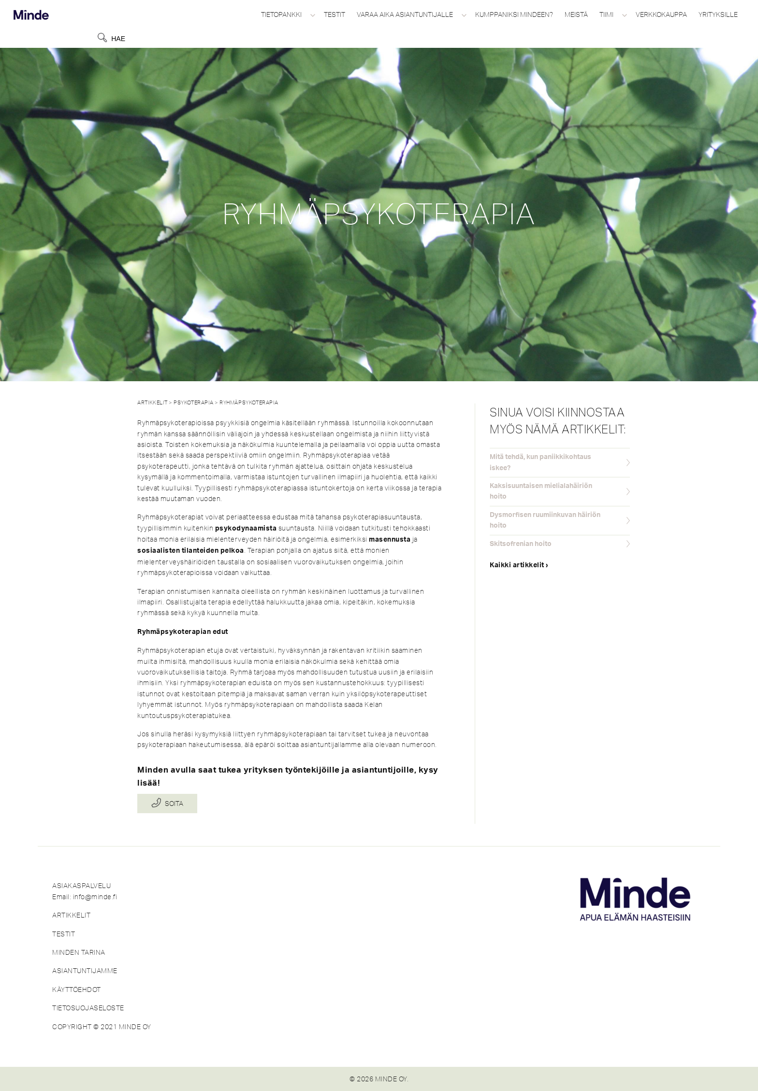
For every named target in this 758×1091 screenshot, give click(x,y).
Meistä (576, 14)
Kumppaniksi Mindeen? (514, 14)
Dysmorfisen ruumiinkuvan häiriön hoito (545, 520)
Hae (118, 39)
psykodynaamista (246, 528)
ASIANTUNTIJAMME (84, 970)
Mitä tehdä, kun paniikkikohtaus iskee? (540, 462)
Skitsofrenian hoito (521, 544)
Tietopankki (281, 14)
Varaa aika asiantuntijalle (405, 14)
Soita (174, 803)
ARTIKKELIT (71, 915)
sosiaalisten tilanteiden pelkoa (190, 550)
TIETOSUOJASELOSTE (88, 1008)
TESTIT (63, 934)
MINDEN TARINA (78, 952)
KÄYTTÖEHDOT (76, 989)
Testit (334, 14)
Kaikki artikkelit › (519, 565)
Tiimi (606, 14)
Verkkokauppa (661, 14)
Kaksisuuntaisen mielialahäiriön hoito (541, 491)
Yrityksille (718, 14)
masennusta (389, 539)
